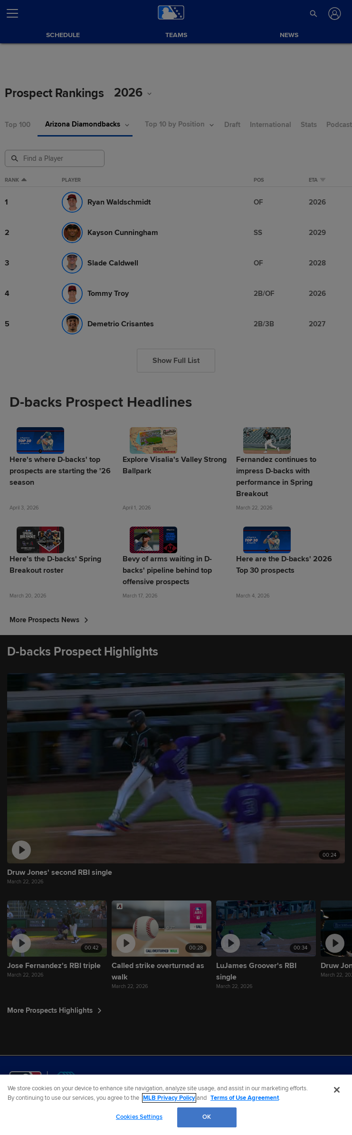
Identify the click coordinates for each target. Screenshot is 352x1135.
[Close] (336, 1089)
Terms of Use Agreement (244, 1098)
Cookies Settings (139, 1117)
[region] (176, 1105)
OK (206, 1117)
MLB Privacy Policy (169, 1098)
